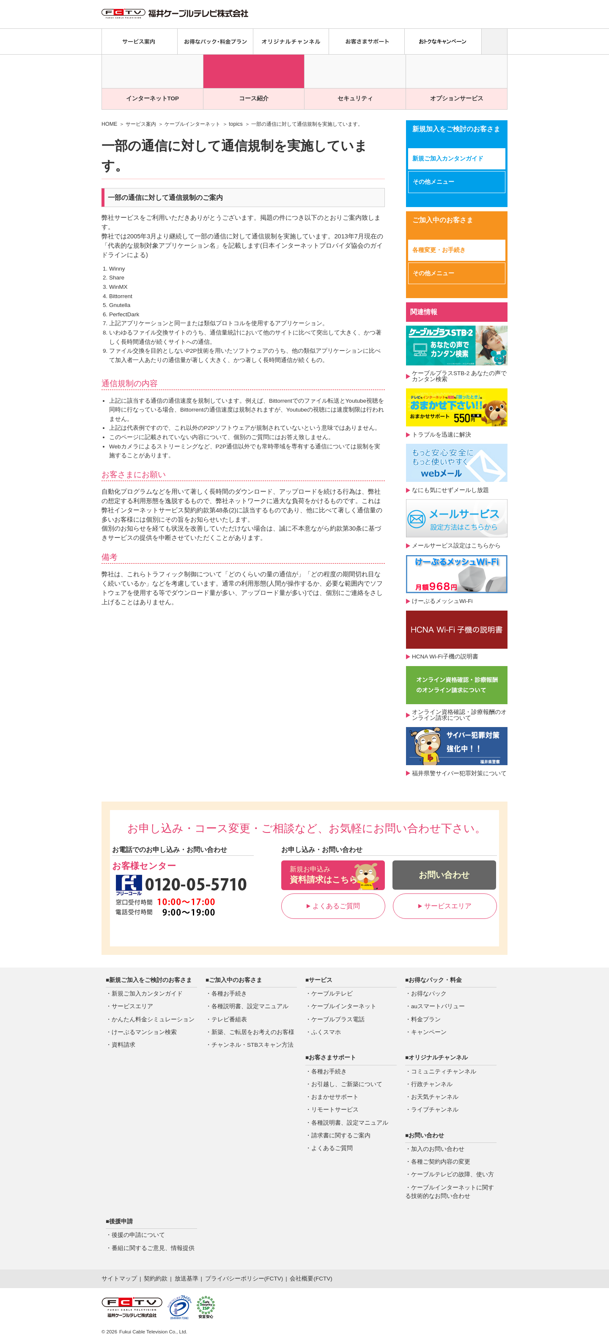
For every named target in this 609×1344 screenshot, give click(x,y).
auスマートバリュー (438, 1006)
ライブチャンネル (434, 1109)
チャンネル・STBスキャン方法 (252, 1045)
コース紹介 (254, 98)
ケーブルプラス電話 (338, 1019)
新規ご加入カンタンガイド (447, 158)
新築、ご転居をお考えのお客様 (252, 1032)
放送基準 (186, 1278)
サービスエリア (445, 906)
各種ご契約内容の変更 (440, 1162)
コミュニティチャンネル (443, 1071)
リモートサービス (335, 1109)
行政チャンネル (432, 1084)
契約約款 (155, 1278)
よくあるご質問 (333, 906)
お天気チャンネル (434, 1097)
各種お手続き (229, 993)
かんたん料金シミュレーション (153, 1019)
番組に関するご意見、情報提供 (153, 1248)
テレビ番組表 (229, 1019)
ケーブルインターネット (192, 124)
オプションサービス (456, 98)
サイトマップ (119, 1278)
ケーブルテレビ (332, 993)
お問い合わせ (444, 874)
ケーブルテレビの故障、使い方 (452, 1174)
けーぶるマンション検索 (144, 1032)
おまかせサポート (335, 1097)
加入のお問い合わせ (437, 1149)
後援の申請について (138, 1235)
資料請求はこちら (333, 874)
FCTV (273, 1278)
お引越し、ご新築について (346, 1084)
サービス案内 (141, 124)
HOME (109, 124)
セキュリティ (355, 98)
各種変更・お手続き (439, 250)
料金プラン (426, 1019)
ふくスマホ (326, 1032)
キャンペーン (429, 1032)
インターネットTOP (152, 98)
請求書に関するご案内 (340, 1135)
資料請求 (123, 1045)
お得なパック (429, 993)
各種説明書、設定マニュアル (249, 1006)
